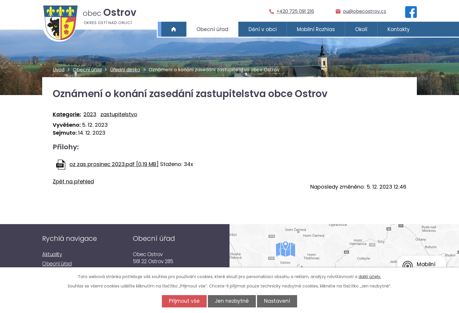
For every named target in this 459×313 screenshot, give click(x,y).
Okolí (361, 29)
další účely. (370, 277)
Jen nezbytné (232, 300)
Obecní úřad (212, 29)
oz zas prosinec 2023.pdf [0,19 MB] (114, 164)
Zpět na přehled (73, 181)
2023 (89, 114)
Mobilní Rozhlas (316, 29)
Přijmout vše (183, 300)
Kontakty (399, 29)
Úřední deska (125, 69)
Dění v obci (263, 29)
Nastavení (278, 300)
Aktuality (52, 254)
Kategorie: (67, 114)
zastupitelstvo (118, 114)
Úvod (173, 29)
